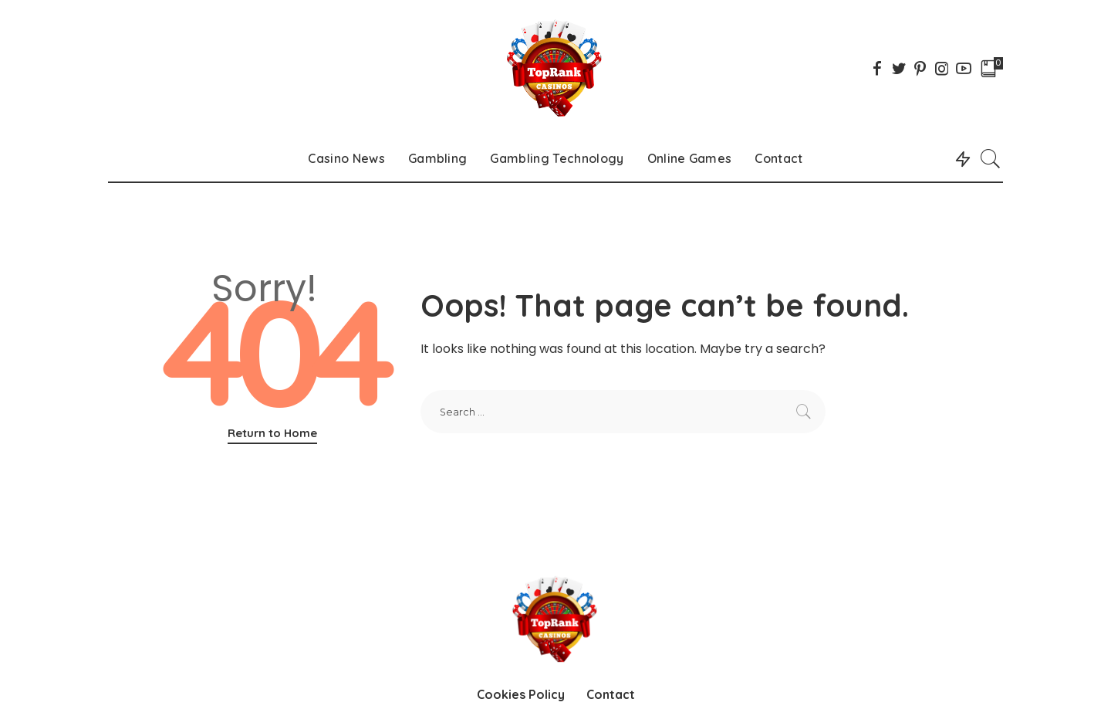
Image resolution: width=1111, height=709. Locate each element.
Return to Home (272, 433)
